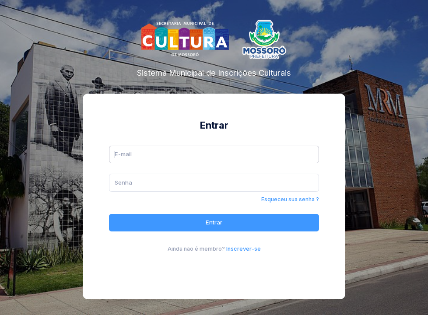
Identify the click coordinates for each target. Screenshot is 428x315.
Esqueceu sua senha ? (290, 199)
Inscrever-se (243, 248)
